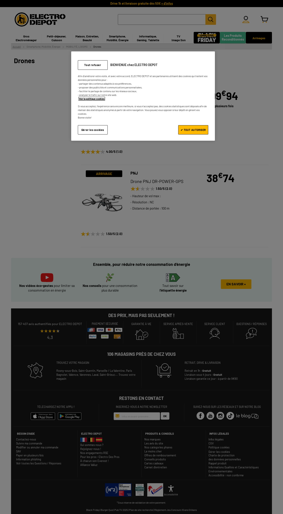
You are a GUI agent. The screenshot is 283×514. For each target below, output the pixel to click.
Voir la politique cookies (92, 98)
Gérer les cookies (92, 129)
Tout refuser (92, 64)
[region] (143, 96)
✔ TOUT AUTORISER (193, 129)
